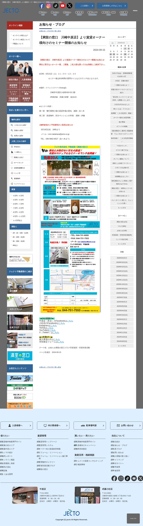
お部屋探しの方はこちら (112, 6)
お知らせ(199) (122, 231)
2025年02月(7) (122, 319)
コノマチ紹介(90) (122, 239)
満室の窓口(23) (122, 222)
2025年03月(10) (121, 315)
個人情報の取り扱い (121, 456)
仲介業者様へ (52, 425)
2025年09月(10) (121, 289)
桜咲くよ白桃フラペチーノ (122, 163)
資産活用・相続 (108, 13)
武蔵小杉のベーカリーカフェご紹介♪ (122, 91)
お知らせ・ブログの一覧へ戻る (50, 31)
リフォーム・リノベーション (50, 452)
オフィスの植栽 (122, 126)
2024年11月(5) (122, 332)
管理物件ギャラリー (47, 462)
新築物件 (17, 178)
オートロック (18, 163)
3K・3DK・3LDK (19, 241)
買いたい (55, 13)
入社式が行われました (122, 104)
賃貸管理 (79, 13)
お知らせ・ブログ (120, 445)
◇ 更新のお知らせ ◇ (121, 85)
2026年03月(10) (121, 262)
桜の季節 (122, 122)
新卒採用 (116, 467)
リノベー (13, 93)
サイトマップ (118, 460)
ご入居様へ (84, 6)
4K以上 (15, 245)
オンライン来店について (21, 40)
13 (114, 54)
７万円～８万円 (18, 208)
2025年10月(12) (121, 284)
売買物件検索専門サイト (86, 442)
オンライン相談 (8, 460)
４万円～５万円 (18, 196)
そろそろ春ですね (122, 150)
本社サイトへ (118, 463)
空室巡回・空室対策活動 (80, 348)
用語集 (4, 471)
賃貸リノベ (92, 13)
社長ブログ (117, 449)
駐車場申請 (88, 425)
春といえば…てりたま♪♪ (121, 109)
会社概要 (123, 13)
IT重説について (18, 44)
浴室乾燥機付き (19, 168)
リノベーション (19, 184)
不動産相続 (13, 100)
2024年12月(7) (122, 328)
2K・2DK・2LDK (19, 237)
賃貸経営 (26, 100)
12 (110, 54)
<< (112, 43)
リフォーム (26, 93)
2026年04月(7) (122, 258)
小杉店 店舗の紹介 (122, 81)
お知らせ (52, 348)
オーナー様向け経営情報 (121, 118)
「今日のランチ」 (122, 146)
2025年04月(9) (122, 310)
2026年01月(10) (121, 271)
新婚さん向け (18, 157)
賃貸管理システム (46, 445)
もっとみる (122, 208)
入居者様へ (15, 425)
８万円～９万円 (18, 212)
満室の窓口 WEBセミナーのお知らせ (122, 189)
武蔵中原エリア (8, 449)
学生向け (17, 147)
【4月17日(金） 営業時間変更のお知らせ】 (122, 74)
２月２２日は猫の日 (122, 168)
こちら (70, 321)
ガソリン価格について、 (121, 159)
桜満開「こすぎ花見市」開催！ (122, 113)
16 (125, 54)
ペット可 (17, 173)
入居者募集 (26, 79)
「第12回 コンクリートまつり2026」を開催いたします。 (121, 98)
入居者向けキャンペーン (86, 445)
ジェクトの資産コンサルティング (89, 461)
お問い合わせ (125, 425)
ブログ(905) (122, 226)
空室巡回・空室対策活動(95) (122, 235)
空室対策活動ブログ (47, 466)
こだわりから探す (20, 125)
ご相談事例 (80, 464)
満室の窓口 (60, 348)
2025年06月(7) (122, 302)
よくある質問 (7, 474)
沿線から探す (18, 130)
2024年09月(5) (122, 341)
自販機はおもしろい (122, 176)
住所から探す (18, 136)
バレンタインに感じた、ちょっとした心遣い (122, 201)
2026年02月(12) (121, 267)
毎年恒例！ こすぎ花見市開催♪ (122, 139)
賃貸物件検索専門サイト (12, 442)
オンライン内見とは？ (20, 35)
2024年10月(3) (122, 337)
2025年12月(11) (121, 275)
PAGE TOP (133, 518)
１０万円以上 (17, 220)
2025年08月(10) (121, 293)
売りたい (67, 13)
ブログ (67, 348)
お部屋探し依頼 (8, 463)
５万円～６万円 (18, 200)
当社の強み (13, 79)
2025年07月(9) (122, 297)
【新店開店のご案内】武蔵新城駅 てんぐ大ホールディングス (122, 132)
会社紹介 (116, 442)
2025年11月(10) (121, 280)
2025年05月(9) (122, 306)
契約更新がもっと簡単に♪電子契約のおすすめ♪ (121, 182)
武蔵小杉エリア (8, 445)
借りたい (43, 13)
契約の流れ (6, 467)
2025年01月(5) (122, 324)
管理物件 (26, 86)
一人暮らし (18, 152)
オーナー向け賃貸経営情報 (49, 449)
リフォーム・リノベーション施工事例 (53, 457)
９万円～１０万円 (19, 216)
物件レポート (7, 456)
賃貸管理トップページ (48, 442)
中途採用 (116, 471)
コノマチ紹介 (7, 452)
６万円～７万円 (18, 204)
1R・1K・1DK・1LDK (20, 233)
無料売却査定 (81, 449)
